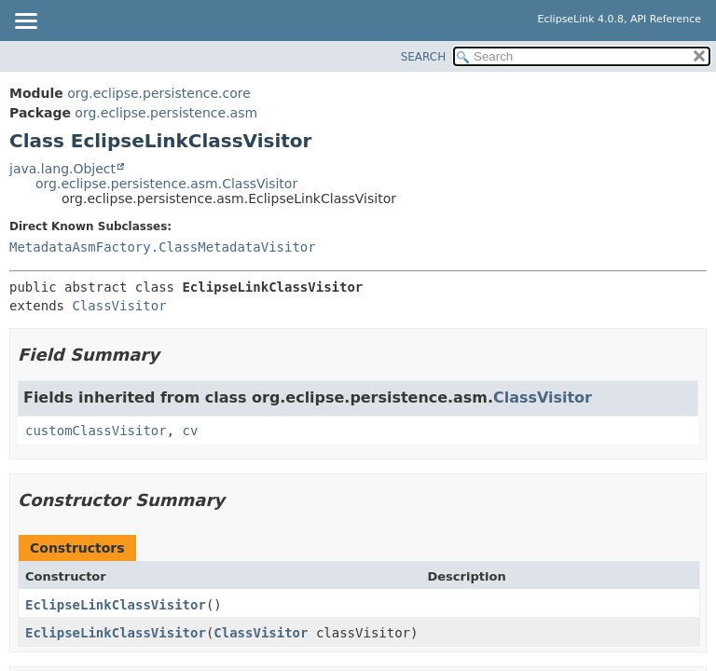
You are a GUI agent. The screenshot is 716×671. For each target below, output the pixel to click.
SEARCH (424, 56)
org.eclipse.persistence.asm (166, 112)
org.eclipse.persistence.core (159, 93)
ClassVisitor (119, 305)
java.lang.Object (62, 168)
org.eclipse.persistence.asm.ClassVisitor (166, 183)
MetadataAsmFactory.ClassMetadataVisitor (162, 247)
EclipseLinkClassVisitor (115, 604)
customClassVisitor (96, 430)
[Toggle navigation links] (25, 22)
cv (191, 430)
